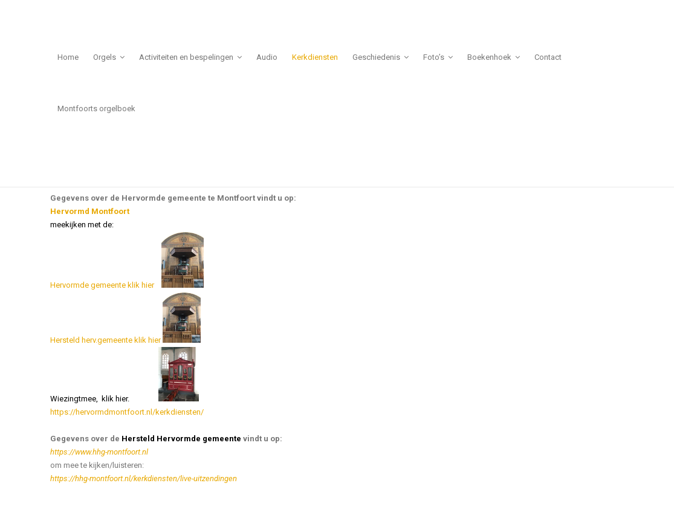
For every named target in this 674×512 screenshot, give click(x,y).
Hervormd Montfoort (89, 211)
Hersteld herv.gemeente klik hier (125, 340)
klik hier (144, 285)
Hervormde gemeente (88, 285)
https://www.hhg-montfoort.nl (99, 451)
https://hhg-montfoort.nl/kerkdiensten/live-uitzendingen (143, 478)
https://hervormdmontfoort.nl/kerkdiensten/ (127, 411)
